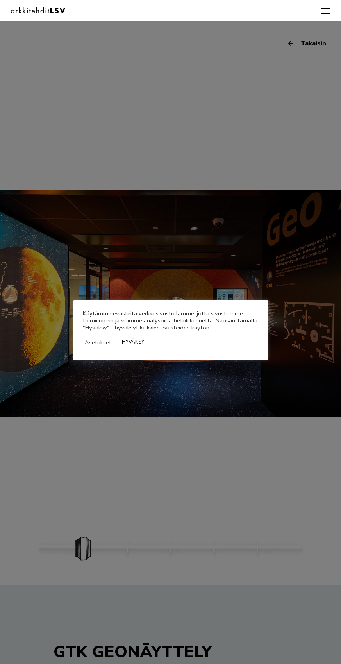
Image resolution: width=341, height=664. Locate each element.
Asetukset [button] (98, 342)
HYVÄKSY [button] (133, 341)
